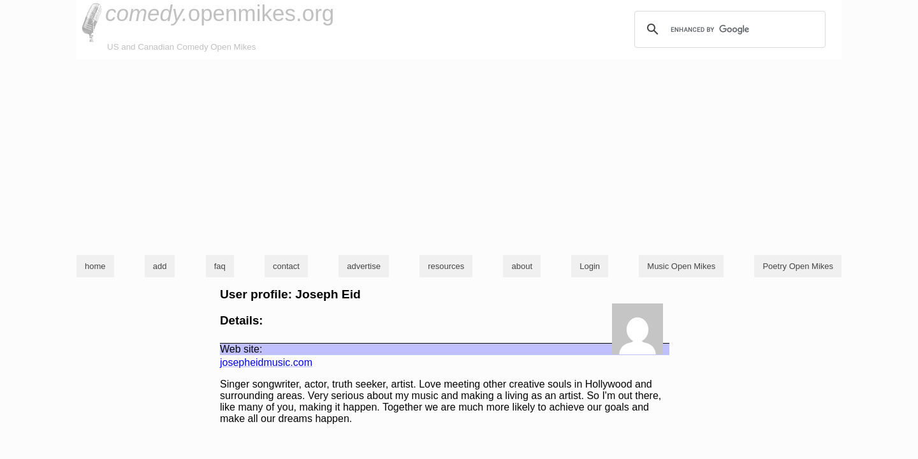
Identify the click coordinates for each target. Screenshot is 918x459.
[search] (728, 29)
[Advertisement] (458, 155)
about (521, 266)
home (95, 266)
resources (446, 266)
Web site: (241, 349)
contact (286, 266)
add (160, 266)
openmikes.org (219, 13)
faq (220, 266)
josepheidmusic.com (266, 362)
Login (589, 266)
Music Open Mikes (681, 266)
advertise (364, 266)
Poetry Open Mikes (797, 266)
